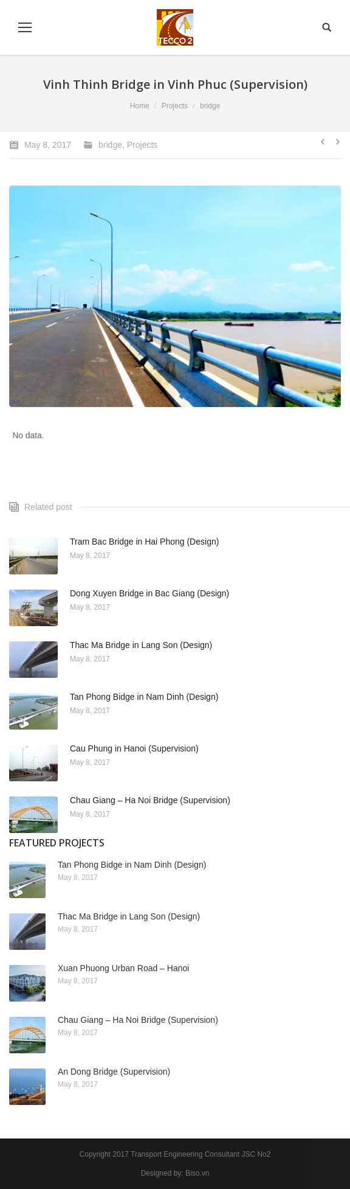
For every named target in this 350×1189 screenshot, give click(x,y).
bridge (210, 106)
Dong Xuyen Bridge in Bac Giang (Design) (149, 593)
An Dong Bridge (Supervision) (114, 1071)
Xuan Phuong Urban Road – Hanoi (123, 968)
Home (139, 106)
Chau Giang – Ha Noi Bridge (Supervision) (150, 800)
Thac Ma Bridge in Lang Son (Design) (141, 645)
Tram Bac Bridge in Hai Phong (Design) (144, 541)
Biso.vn (197, 1173)
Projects (175, 106)
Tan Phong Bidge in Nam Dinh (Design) (144, 697)
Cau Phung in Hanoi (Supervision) (134, 748)
